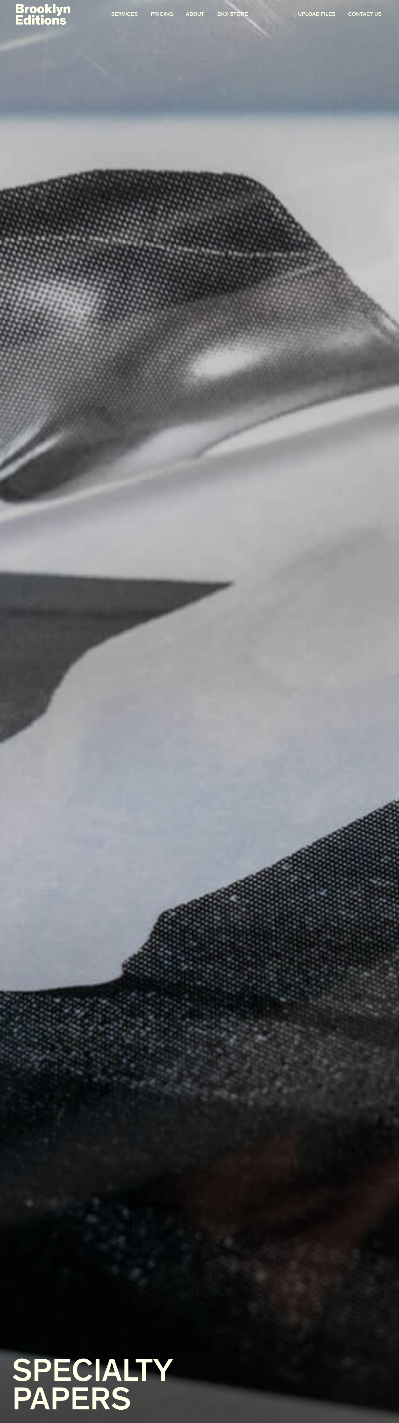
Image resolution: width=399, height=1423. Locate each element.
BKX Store (232, 13)
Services (124, 13)
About (195, 13)
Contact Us (365, 13)
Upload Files (316, 13)
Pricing (162, 13)
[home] (43, 14)
